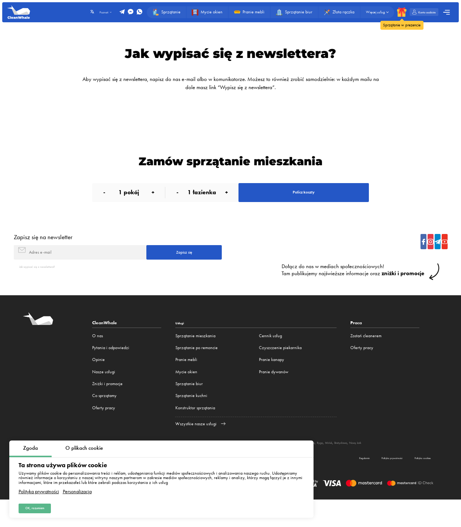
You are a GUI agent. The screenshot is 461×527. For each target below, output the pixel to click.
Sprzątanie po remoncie (196, 365)
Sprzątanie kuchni (191, 413)
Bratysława (423, 460)
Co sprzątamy (104, 413)
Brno (371, 460)
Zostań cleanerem (366, 353)
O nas (97, 353)
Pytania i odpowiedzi (110, 365)
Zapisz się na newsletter (43, 247)
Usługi (181, 340)
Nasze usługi (103, 389)
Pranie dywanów (273, 389)
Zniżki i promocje (107, 401)
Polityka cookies (413, 483)
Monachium (324, 460)
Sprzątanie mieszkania (195, 353)
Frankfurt (345, 460)
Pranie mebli (186, 377)
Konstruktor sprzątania (195, 425)
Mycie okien (186, 389)
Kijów (383, 460)
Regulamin (321, 483)
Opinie (98, 377)
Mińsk (406, 460)
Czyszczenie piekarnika (280, 365)
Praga (360, 460)
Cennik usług (270, 353)
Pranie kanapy (271, 377)
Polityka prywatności (39, 487)
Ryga (394, 460)
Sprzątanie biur (189, 401)
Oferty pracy (103, 425)
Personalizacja (77, 487)
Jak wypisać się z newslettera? (46, 283)
